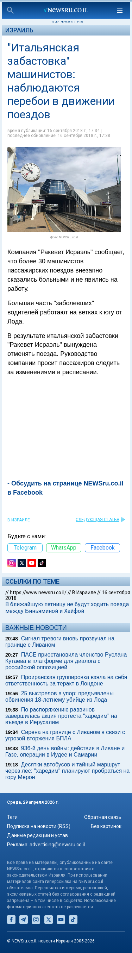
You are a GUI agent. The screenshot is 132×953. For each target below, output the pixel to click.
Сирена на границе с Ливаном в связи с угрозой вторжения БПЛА (65, 735)
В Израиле (18, 520)
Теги (12, 817)
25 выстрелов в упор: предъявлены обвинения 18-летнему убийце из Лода (59, 696)
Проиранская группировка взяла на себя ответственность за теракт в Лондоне (66, 680)
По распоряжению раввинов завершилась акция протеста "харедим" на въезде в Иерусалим (61, 716)
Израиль (19, 30)
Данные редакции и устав (37, 835)
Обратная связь (102, 817)
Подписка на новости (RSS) (38, 826)
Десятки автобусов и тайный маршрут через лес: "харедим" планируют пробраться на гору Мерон (67, 770)
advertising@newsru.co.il (57, 844)
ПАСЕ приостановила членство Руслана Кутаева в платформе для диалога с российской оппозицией (66, 661)
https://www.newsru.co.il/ (38, 592)
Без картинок (106, 826)
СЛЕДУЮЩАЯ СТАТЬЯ (97, 519)
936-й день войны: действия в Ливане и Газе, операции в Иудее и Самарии (65, 751)
